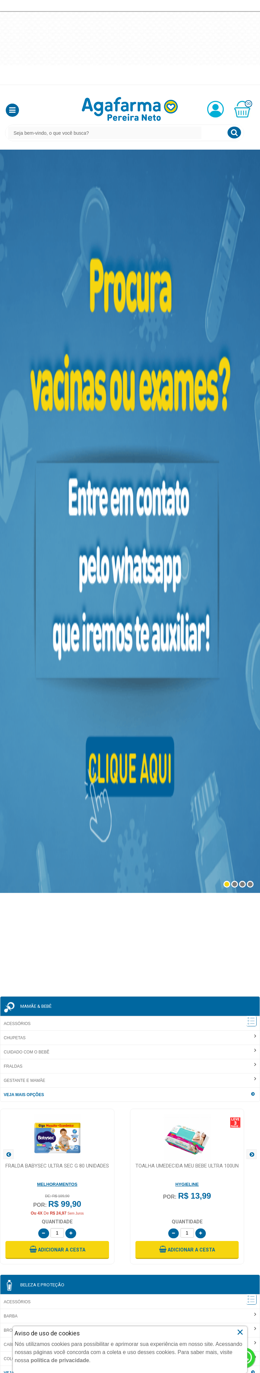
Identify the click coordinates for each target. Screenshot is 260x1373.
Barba (11, 1316)
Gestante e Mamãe (24, 1080)
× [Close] (240, 1332)
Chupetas (14, 1038)
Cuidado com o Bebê (26, 1052)
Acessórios (17, 1023)
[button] (12, 110)
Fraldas (13, 1066)
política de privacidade (60, 1360)
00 (248, 104)
